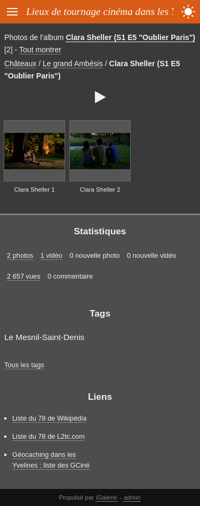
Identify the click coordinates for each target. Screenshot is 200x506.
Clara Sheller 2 (99, 189)
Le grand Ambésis (73, 63)
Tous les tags (24, 365)
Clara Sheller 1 (34, 189)
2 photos (20, 255)
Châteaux (20, 63)
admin (132, 497)
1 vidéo (51, 255)
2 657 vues (24, 276)
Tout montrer (40, 49)
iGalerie (106, 497)
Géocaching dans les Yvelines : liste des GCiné (51, 459)
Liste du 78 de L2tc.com (48, 436)
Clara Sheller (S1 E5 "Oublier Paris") (130, 37)
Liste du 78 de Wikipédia (49, 418)
